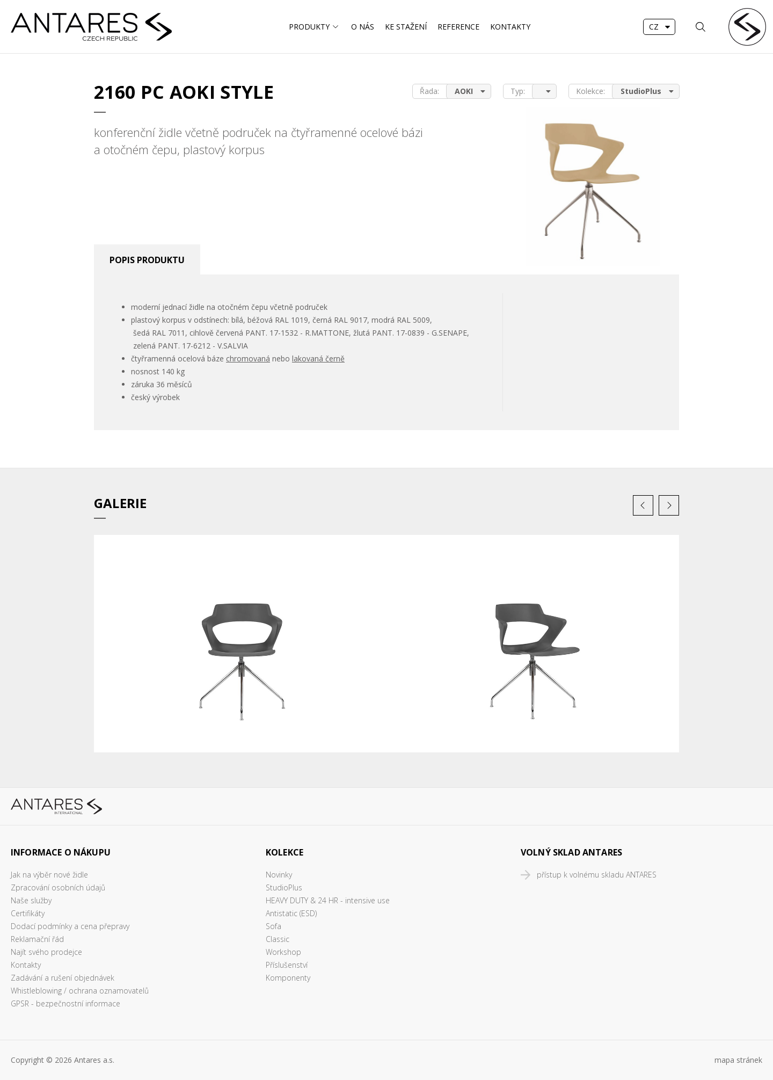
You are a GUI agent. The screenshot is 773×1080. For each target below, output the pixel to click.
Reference (458, 26)
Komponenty (288, 978)
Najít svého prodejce (46, 952)
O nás (362, 26)
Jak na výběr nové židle (49, 874)
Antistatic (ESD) (291, 913)
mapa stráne (736, 1060)
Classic (277, 939)
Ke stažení (406, 26)
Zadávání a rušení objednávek (62, 978)
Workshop (283, 952)
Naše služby (31, 900)
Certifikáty (28, 913)
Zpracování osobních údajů (58, 887)
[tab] (147, 259)
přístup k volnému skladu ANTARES (597, 874)
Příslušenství (287, 965)
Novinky (279, 874)
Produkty (309, 26)
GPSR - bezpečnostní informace (65, 1003)
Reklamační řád (37, 939)
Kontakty (510, 26)
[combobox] (659, 27)
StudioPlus (284, 887)
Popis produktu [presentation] (147, 260)
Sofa (273, 926)
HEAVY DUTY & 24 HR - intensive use (328, 900)
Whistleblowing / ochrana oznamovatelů (80, 990)
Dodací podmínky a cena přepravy (70, 926)
